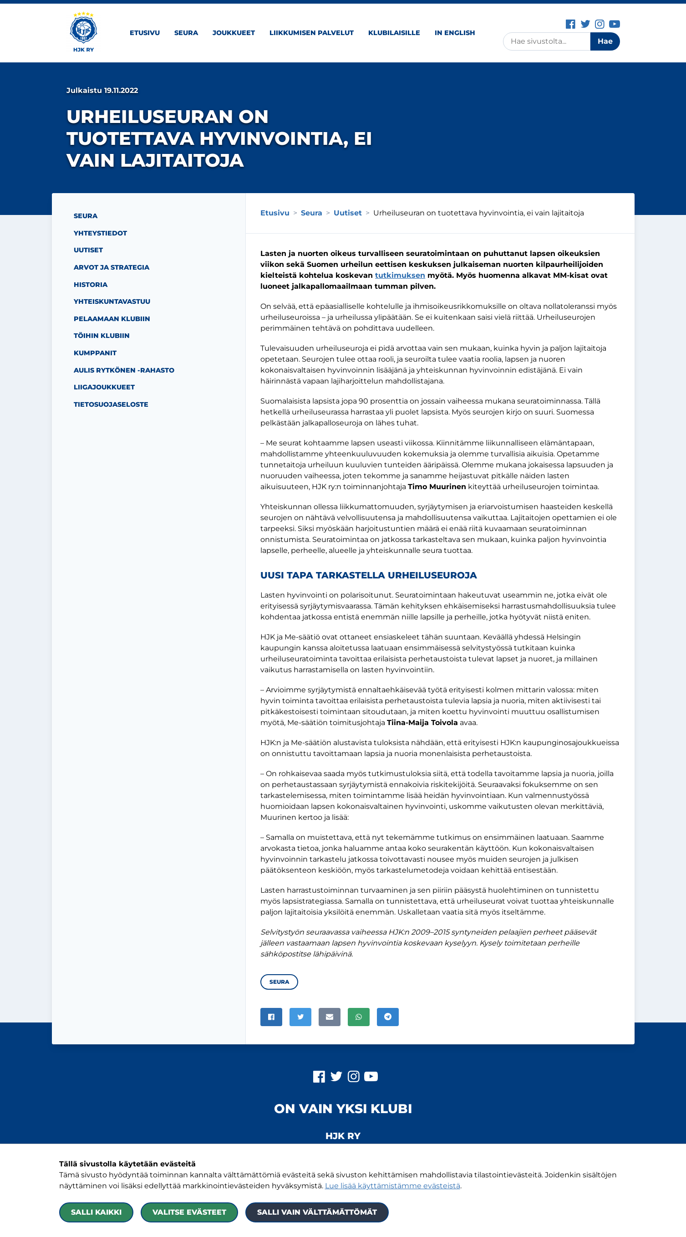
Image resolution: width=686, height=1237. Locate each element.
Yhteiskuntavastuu (112, 301)
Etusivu (145, 33)
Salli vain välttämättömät (317, 1212)
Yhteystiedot (100, 233)
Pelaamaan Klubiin (112, 319)
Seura (186, 33)
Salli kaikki (96, 1212)
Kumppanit (95, 353)
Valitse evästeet (189, 1212)
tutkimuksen (400, 275)
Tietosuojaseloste (111, 404)
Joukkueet (234, 33)
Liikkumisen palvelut (311, 33)
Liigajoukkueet (104, 387)
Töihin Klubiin (102, 336)
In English (455, 33)
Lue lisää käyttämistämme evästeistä (392, 1185)
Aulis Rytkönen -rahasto (124, 370)
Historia (90, 285)
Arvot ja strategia (111, 267)
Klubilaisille (394, 33)
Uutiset (88, 250)
